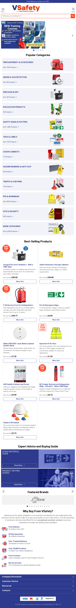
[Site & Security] (38, 213)
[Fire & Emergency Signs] (56, 304)
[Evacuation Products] (38, 109)
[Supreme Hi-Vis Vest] (56, 343)
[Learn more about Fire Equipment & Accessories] (21, 67)
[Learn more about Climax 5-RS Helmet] (20, 437)
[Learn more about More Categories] (21, 231)
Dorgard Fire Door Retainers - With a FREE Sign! (18, 266)
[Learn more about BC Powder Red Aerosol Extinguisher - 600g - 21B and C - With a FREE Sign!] (56, 399)
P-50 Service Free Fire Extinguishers (18, 305)
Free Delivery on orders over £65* (38, 1)
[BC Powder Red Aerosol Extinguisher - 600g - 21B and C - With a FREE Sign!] (56, 383)
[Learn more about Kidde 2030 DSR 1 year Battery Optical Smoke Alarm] (20, 360)
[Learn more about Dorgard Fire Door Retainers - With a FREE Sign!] (20, 281)
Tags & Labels (10, 137)
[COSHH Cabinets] (38, 154)
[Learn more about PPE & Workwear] (21, 201)
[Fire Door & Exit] (38, 94)
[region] (56, 64)
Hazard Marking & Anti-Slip (17, 166)
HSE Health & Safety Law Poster (16, 384)
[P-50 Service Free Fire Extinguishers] (20, 304)
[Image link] (38, 35)
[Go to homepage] (32, 8)
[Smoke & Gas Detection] (38, 79)
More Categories (11, 226)
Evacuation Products (14, 107)
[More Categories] (38, 228)
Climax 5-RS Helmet (11, 423)
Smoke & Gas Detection (15, 77)
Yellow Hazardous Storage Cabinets (54, 265)
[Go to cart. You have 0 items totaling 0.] (73, 10)
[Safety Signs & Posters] (38, 124)
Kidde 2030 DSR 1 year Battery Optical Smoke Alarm (18, 345)
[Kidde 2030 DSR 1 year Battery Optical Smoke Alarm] (20, 343)
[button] (38, 577)
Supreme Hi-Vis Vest (47, 344)
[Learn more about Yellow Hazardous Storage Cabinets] (56, 281)
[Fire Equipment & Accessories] (38, 64)
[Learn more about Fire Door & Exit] (21, 97)
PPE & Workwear (11, 196)
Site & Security (10, 211)
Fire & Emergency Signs (49, 305)
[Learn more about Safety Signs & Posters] (21, 127)
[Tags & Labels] (38, 139)
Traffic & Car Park (12, 181)
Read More (18, 465)
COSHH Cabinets (11, 152)
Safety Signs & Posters (15, 122)
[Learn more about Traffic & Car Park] (21, 186)
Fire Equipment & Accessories (18, 62)
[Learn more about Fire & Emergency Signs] (56, 320)
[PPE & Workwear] (38, 199)
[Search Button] (73, 16)
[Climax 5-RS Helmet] (20, 421)
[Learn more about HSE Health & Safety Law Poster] (20, 399)
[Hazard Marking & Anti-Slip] (38, 169)
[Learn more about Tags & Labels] (21, 141)
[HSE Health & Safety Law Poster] (20, 383)
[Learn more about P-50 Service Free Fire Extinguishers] (20, 320)
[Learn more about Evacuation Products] (21, 112)
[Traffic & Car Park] (38, 184)
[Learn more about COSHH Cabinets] (21, 156)
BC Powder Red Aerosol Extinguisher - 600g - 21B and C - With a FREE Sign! (54, 385)
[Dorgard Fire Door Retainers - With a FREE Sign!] (20, 264)
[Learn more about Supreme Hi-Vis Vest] (56, 360)
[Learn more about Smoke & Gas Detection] (21, 82)
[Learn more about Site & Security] (21, 216)
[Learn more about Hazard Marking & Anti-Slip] (21, 171)
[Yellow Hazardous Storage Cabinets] (56, 264)
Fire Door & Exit (11, 92)
